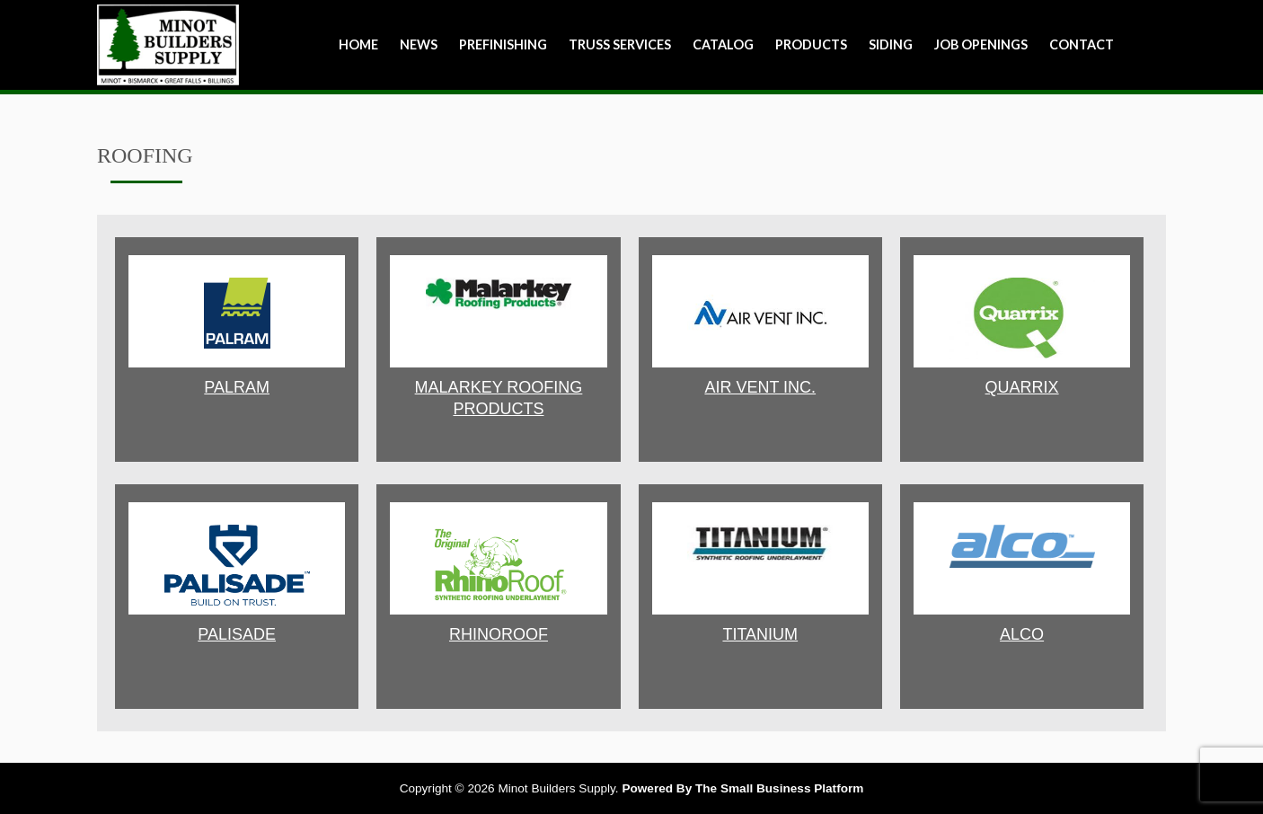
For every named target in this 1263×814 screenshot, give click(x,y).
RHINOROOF (498, 634)
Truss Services (620, 44)
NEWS (418, 44)
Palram (236, 387)
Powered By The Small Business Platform (742, 788)
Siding (891, 44)
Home (358, 44)
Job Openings (981, 44)
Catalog (723, 44)
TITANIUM (760, 634)
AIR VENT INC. (760, 387)
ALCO (1022, 634)
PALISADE (237, 634)
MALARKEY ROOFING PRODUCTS (499, 398)
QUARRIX (1022, 387)
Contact (1081, 44)
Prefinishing (503, 44)
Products (811, 44)
